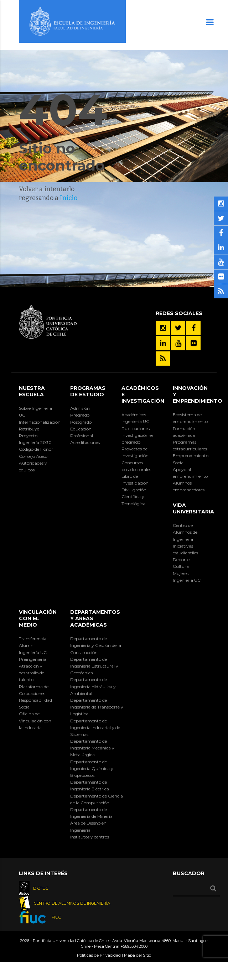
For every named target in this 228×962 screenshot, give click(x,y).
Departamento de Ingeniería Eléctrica (89, 785)
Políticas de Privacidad (99, 955)
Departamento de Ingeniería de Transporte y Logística (96, 706)
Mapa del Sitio (137, 955)
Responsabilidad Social (35, 703)
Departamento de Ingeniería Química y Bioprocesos (91, 768)
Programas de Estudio (87, 391)
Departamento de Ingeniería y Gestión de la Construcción (95, 645)
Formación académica (184, 432)
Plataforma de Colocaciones (33, 690)
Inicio (68, 198)
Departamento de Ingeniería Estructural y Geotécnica (94, 666)
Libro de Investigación (135, 480)
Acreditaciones (85, 442)
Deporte (181, 559)
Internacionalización (37, 422)
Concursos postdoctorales (136, 466)
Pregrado (79, 415)
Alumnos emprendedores (188, 486)
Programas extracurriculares (190, 445)
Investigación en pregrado (138, 439)
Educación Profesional (81, 432)
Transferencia (32, 638)
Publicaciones (135, 428)
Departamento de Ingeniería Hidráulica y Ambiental (93, 686)
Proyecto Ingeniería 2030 (35, 439)
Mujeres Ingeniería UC (187, 577)
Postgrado (81, 422)
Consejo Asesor (34, 456)
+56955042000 (133, 946)
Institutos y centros (89, 837)
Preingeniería (32, 659)
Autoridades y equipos (33, 466)
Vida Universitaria (193, 508)
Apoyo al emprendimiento (190, 473)
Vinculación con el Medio (38, 618)
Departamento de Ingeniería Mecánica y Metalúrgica (92, 747)
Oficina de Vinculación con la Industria (35, 720)
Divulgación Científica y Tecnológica (133, 496)
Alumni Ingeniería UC (33, 649)
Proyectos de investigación (135, 452)
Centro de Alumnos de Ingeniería (185, 532)
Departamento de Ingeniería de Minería (91, 813)
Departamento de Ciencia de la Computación (96, 799)
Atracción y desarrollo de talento (31, 672)
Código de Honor (36, 449)
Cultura (181, 566)
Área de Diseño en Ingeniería (88, 826)
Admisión (80, 408)
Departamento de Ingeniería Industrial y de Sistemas (95, 727)
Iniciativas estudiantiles (185, 549)
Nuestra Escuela (32, 391)
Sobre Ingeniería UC (35, 412)
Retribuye (29, 429)
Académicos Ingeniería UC (135, 418)
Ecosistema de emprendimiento (190, 418)
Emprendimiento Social (190, 459)
